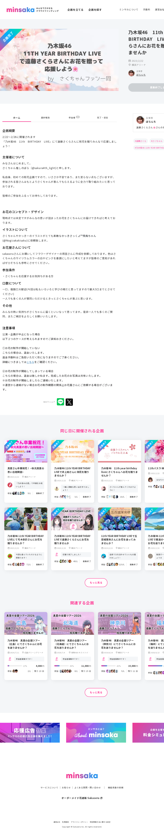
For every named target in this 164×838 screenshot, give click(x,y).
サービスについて (47, 781)
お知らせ (65, 781)
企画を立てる (75, 10)
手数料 (146, 9)
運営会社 (56, 822)
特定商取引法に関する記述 (100, 822)
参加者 (74, 117)
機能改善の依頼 (117, 781)
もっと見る (96, 583)
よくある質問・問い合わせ (88, 781)
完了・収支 (103, 117)
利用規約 (65, 822)
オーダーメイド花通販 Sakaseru (82, 791)
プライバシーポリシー (79, 822)
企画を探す (95, 10)
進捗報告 (45, 117)
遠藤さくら (141, 141)
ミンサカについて (128, 9)
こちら (31, 362)
